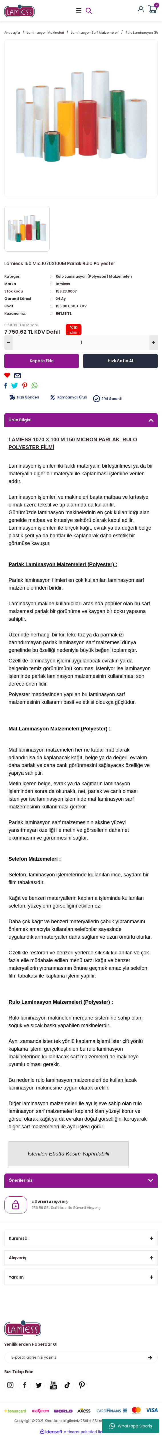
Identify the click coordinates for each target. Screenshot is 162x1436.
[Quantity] (81, 342)
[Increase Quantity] (153, 342)
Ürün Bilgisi (20, 420)
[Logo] (19, 10)
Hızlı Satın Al (120, 361)
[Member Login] (141, 8)
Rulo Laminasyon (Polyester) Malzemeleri (94, 276)
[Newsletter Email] (81, 1357)
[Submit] (150, 1357)
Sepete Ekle (42, 361)
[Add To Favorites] (7, 375)
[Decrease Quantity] (8, 342)
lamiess (63, 283)
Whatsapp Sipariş (130, 1426)
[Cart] (153, 9)
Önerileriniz (21, 1180)
